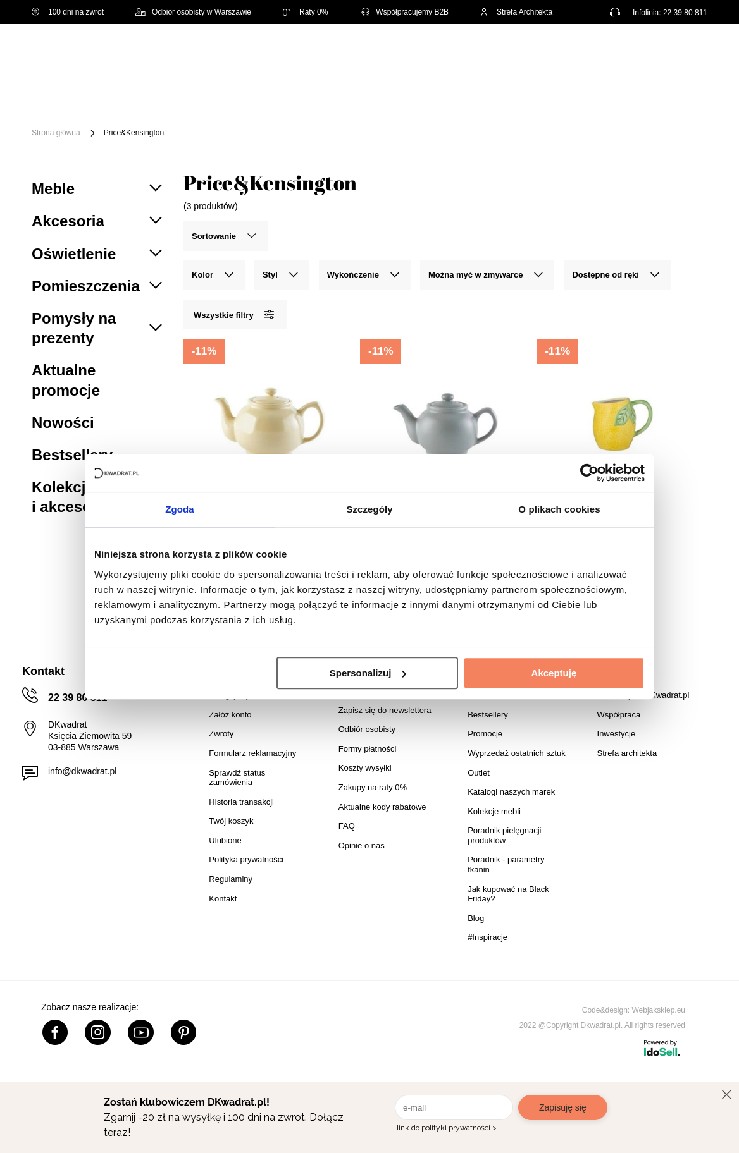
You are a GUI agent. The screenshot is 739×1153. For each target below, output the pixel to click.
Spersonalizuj (368, 673)
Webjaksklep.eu (659, 1010)
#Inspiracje (334, 112)
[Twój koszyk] (685, 53)
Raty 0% (305, 12)
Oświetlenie (137, 112)
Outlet (202, 112)
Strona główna (56, 132)
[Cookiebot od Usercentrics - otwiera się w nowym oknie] (589, 472)
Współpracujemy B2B (404, 12)
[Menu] (71, 103)
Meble (124, 93)
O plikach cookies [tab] (559, 509)
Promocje (262, 112)
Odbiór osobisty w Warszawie (193, 12)
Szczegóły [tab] (369, 509)
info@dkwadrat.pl (82, 771)
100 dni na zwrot (68, 12)
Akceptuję (554, 673)
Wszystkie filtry (233, 314)
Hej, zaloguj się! (584, 54)
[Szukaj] (482, 55)
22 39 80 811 (685, 12)
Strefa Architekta (516, 12)
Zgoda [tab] (179, 509)
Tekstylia (634, 93)
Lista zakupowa (649, 46)
